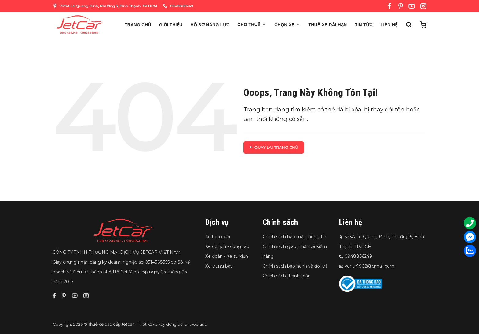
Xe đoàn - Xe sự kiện (226, 256)
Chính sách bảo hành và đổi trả (295, 266)
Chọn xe (287, 24)
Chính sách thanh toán (287, 276)
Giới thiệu (170, 24)
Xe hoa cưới (217, 236)
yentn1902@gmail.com (369, 266)
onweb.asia (196, 324)
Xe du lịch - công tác (227, 246)
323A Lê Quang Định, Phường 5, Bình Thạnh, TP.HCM (105, 6)
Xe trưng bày (219, 266)
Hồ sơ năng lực (209, 24)
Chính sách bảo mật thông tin (294, 236)
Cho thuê (251, 24)
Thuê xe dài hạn (328, 24)
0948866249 (178, 6)
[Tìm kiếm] (408, 24)
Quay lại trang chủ (273, 147)
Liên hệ (389, 24)
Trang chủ (138, 24)
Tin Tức (364, 24)
